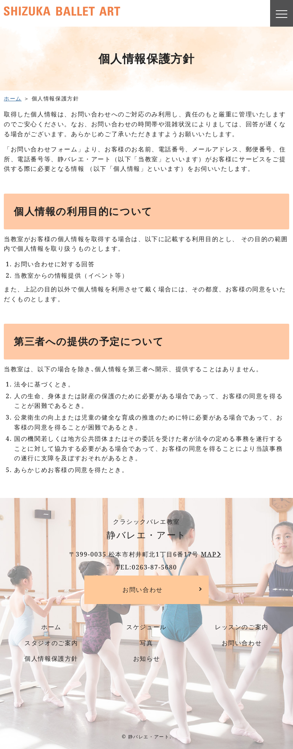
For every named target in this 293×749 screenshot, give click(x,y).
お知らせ (146, 658)
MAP (208, 554)
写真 (146, 643)
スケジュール (146, 627)
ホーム (13, 98)
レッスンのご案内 (242, 627)
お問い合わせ (142, 589)
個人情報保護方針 (51, 658)
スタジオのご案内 (51, 643)
